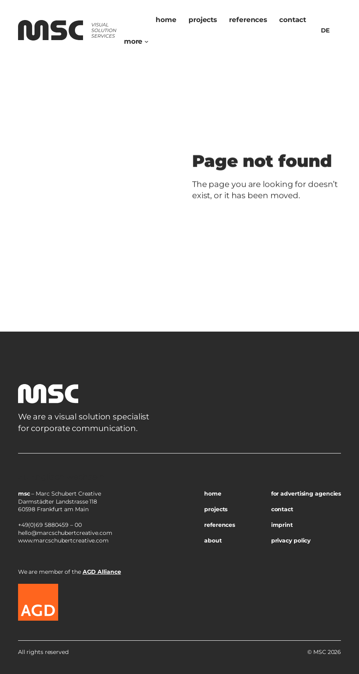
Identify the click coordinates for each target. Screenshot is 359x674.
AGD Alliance (102, 571)
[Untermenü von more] (146, 41)
